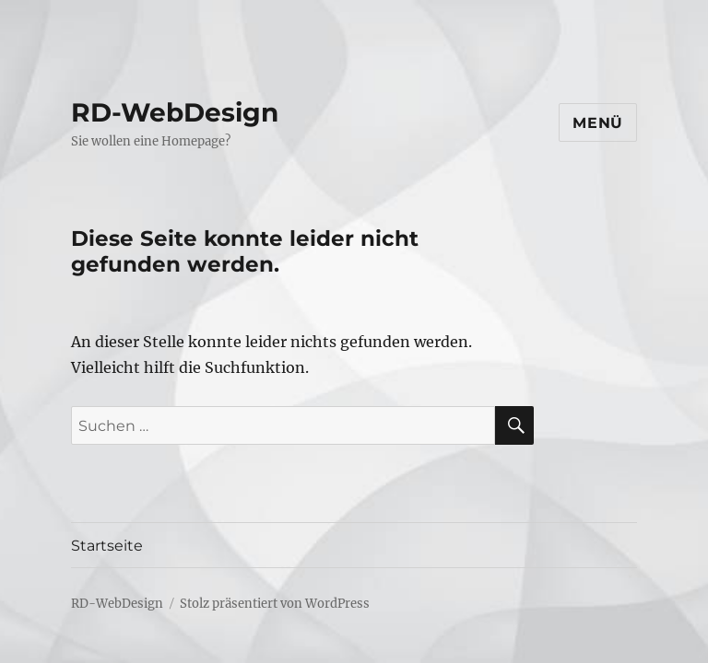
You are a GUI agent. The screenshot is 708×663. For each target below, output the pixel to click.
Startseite (107, 545)
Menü (597, 123)
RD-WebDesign (174, 112)
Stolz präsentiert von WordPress (275, 603)
